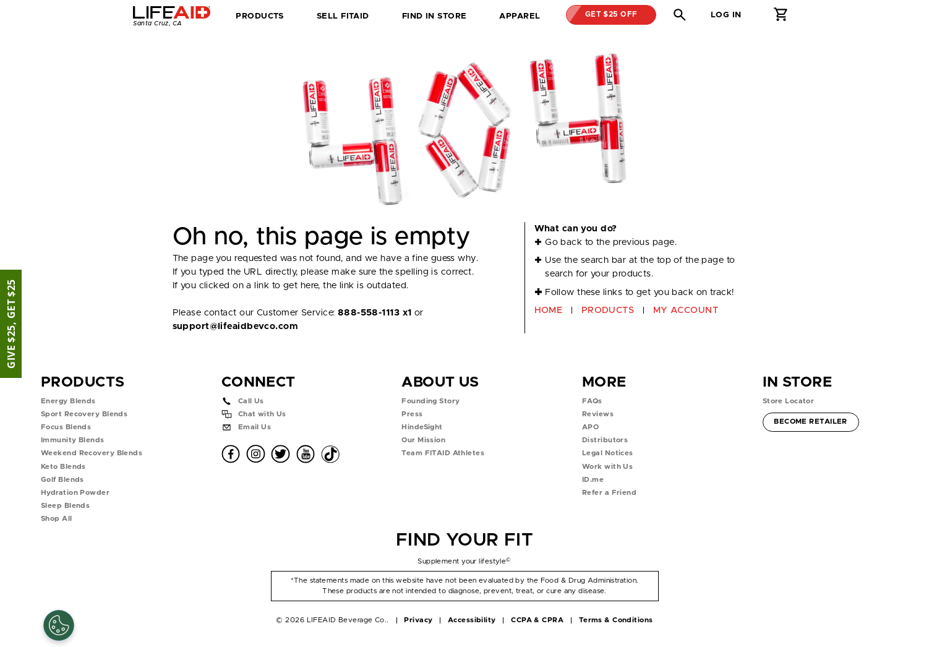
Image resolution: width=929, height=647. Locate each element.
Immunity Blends (73, 440)
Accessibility (472, 620)
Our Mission (423, 440)
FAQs (592, 401)
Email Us (255, 427)
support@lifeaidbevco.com (235, 326)
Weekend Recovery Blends (91, 453)
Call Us (251, 401)
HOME (548, 310)
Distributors (605, 440)
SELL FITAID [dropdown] (343, 16)
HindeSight (421, 427)
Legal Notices (607, 453)
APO (590, 427)
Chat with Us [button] (262, 414)
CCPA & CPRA (537, 620)
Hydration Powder (75, 492)
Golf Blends (62, 479)
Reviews (598, 414)
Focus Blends (66, 427)
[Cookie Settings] (58, 625)
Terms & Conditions (616, 620)
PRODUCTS (608, 310)
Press (411, 414)
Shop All (56, 518)
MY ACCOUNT (685, 310)
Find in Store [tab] (434, 20)
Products (260, 16)
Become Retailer (810, 420)
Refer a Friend (609, 492)
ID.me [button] (593, 479)
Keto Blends (63, 466)
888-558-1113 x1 (375, 312)
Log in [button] (726, 15)
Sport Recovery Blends (84, 414)
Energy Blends (68, 401)
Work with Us (607, 466)
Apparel (519, 16)
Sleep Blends (65, 505)
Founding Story (430, 401)
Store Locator (789, 401)
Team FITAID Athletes (442, 453)
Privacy (418, 620)
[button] (680, 15)
